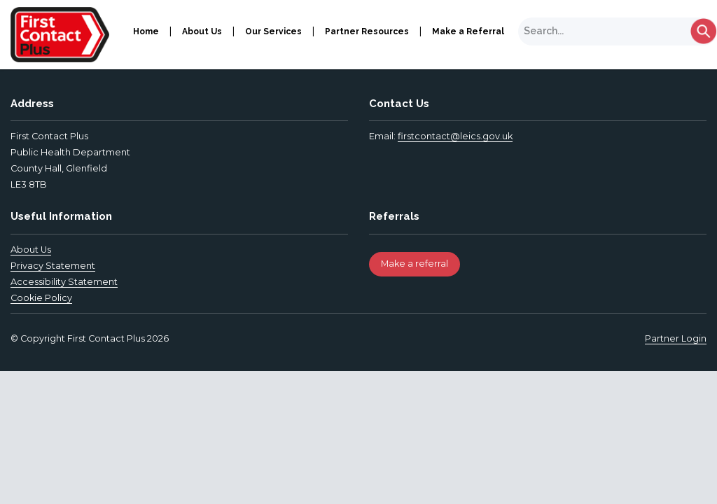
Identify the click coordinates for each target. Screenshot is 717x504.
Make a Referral (468, 31)
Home (146, 31)
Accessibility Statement (64, 281)
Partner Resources (367, 31)
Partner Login (675, 338)
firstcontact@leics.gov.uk (455, 136)
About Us (202, 31)
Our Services (273, 31)
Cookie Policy (41, 298)
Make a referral (414, 263)
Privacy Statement (53, 265)
